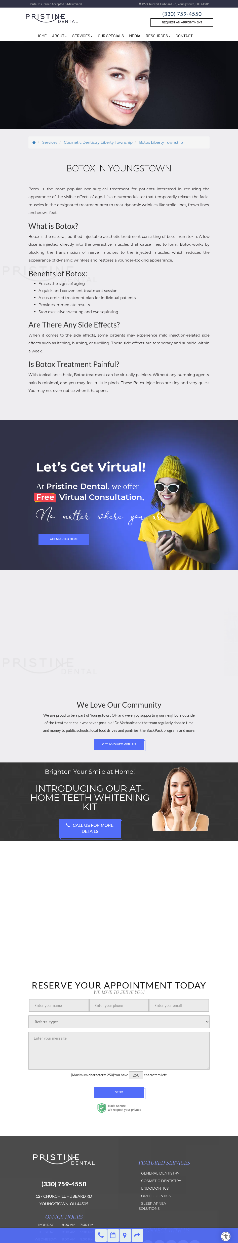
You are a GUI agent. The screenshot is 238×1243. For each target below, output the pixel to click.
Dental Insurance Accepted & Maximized (55, 4)
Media (134, 35)
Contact (184, 35)
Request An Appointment (182, 22)
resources (158, 35)
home (41, 35)
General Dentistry (160, 1173)
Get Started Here (63, 539)
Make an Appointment (113, 1235)
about (59, 35)
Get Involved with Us (119, 744)
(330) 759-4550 (181, 13)
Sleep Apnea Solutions (152, 1206)
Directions (125, 1235)
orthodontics (156, 1196)
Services (82, 35)
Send (119, 1092)
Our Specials (111, 35)
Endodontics (155, 1188)
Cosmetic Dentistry (161, 1181)
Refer (137, 1235)
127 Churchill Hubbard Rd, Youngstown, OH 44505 (174, 4)
